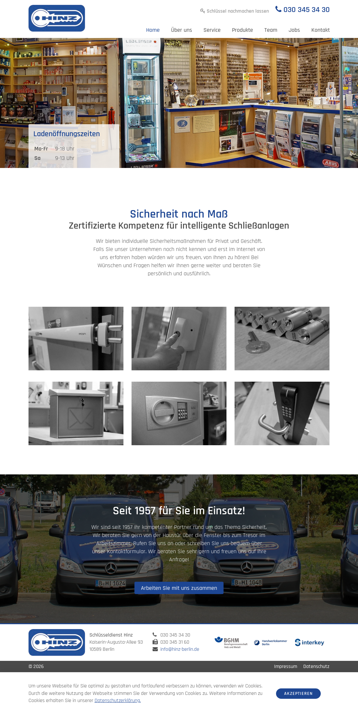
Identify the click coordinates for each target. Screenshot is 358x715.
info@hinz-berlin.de (179, 649)
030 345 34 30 (306, 10)
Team (270, 30)
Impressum (285, 666)
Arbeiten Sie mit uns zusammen (179, 588)
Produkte (242, 30)
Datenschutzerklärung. (118, 700)
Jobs (294, 30)
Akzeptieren (298, 694)
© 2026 (36, 666)
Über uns (181, 30)
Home (153, 30)
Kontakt (320, 30)
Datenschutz (316, 666)
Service (212, 30)
